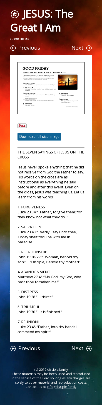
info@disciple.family (61, 387)
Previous (29, 47)
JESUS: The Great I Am (41, 21)
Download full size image (39, 136)
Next (78, 47)
